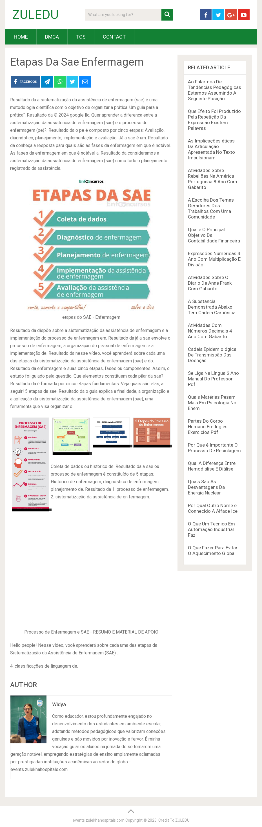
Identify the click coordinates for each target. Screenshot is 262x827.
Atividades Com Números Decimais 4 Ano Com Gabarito (210, 330)
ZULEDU (35, 14)
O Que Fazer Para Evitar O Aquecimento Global (212, 550)
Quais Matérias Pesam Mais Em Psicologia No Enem (212, 402)
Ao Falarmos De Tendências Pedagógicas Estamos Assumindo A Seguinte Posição (214, 90)
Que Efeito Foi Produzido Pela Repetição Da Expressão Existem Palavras (214, 119)
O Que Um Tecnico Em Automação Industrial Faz (211, 529)
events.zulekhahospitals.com (99, 820)
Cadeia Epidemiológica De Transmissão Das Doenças (212, 354)
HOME (21, 37)
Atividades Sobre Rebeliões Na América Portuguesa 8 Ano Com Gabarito (212, 179)
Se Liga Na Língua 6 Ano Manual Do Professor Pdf (213, 378)
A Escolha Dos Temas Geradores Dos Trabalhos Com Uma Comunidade (211, 208)
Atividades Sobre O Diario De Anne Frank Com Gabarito (210, 283)
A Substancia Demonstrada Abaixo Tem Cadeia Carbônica (212, 306)
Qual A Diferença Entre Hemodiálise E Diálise (212, 466)
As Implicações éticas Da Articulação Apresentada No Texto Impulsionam (211, 149)
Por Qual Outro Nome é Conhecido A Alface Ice (212, 508)
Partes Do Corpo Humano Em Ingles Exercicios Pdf (208, 426)
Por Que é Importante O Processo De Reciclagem (214, 447)
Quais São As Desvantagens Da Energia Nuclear (206, 487)
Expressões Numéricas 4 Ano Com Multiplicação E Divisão (214, 259)
